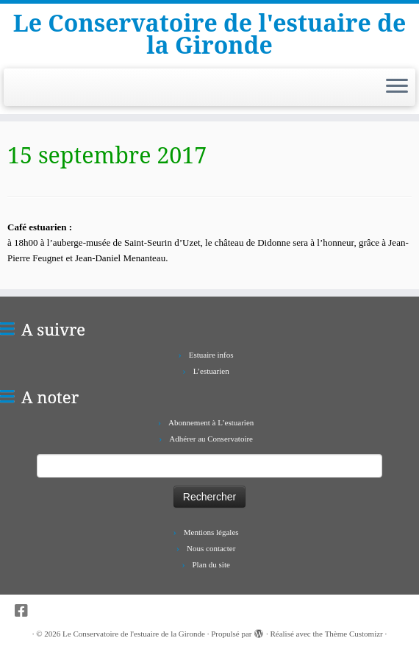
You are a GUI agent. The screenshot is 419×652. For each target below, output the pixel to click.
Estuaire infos (211, 354)
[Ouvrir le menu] (397, 88)
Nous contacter (211, 548)
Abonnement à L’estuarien (211, 422)
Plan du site (211, 564)
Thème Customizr (354, 633)
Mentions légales (211, 532)
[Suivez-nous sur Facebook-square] (26, 611)
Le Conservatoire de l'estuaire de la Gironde (209, 34)
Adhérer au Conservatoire (211, 438)
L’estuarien (211, 370)
